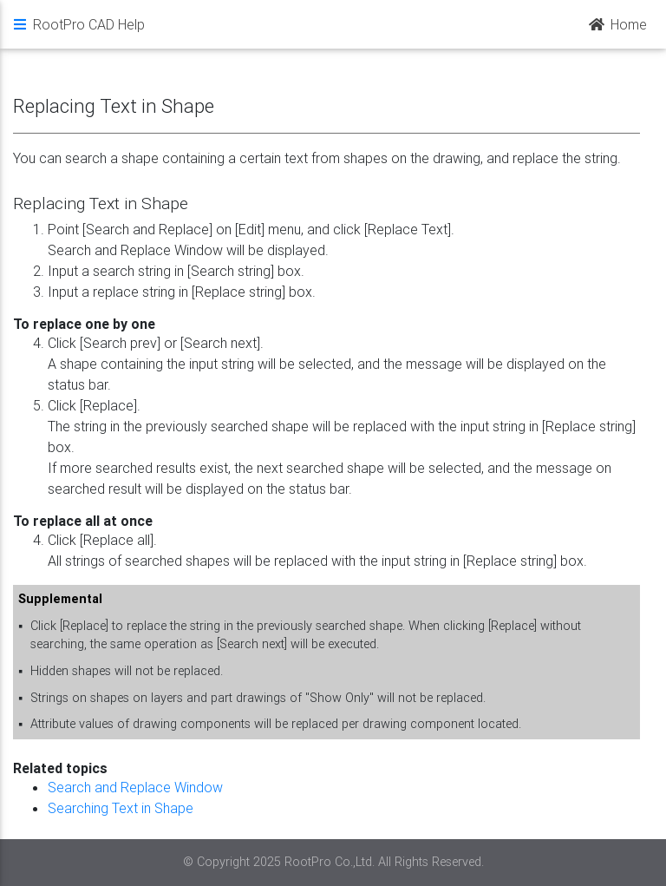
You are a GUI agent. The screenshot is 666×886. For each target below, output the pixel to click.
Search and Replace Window (135, 787)
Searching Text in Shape (120, 808)
